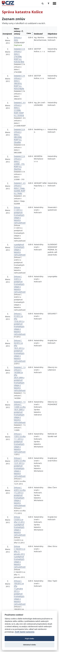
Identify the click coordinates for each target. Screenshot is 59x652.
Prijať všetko (29, 638)
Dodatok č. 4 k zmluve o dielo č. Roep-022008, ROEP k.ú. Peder (19, 188)
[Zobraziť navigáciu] (54, 3)
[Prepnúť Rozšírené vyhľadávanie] (48, 3)
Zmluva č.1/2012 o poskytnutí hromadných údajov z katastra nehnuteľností (20, 215)
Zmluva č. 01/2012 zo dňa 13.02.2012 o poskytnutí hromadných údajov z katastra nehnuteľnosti (20, 323)
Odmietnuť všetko (29, 645)
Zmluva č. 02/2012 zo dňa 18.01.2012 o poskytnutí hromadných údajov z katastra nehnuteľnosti (20, 350)
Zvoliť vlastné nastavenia (24, 632)
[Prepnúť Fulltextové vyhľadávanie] (42, 3)
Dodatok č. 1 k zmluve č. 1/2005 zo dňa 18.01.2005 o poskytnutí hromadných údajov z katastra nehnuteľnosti (20, 412)
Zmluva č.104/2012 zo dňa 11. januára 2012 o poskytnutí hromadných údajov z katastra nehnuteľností (20, 556)
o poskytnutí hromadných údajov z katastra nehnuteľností (20, 249)
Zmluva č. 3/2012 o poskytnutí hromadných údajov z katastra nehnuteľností (20, 284)
